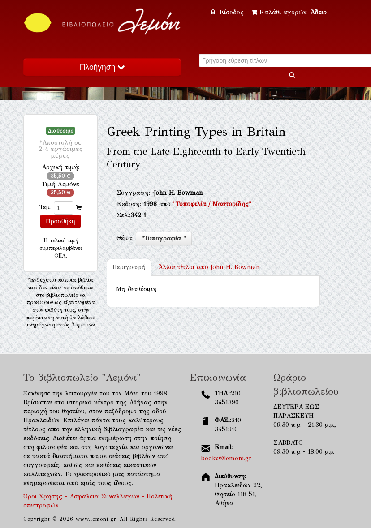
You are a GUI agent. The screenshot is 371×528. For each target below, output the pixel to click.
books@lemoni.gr (226, 458)
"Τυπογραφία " (164, 238)
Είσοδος (228, 12)
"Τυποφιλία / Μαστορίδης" (212, 204)
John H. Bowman (209, 267)
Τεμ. (45, 207)
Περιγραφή (129, 267)
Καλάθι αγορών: (289, 12)
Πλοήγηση (102, 67)
